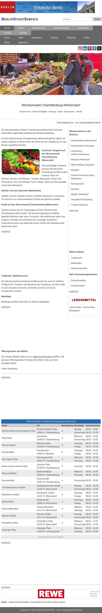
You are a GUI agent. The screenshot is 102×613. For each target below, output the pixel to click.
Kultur (87, 38)
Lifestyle (54, 38)
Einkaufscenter (78, 286)
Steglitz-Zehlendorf (79, 194)
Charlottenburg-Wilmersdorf (84, 140)
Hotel (20, 38)
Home (7, 28)
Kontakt (23, 33)
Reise (7, 42)
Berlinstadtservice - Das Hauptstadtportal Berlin (79, 123)
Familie (7, 33)
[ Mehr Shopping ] (9, 368)
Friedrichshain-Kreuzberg (82, 146)
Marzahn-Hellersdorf (80, 159)
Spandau (75, 189)
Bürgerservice (38, 28)
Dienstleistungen (61, 28)
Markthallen (76, 263)
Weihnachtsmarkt (79, 268)
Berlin (21, 28)
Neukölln (75, 170)
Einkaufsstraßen (78, 280)
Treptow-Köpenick (79, 205)
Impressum (23, 42)
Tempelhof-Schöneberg (81, 199)
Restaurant (37, 38)
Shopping (71, 38)
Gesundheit (83, 28)
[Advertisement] (34, 253)
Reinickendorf (77, 184)
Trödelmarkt (76, 258)
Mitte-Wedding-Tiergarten (83, 165)
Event (7, 38)
